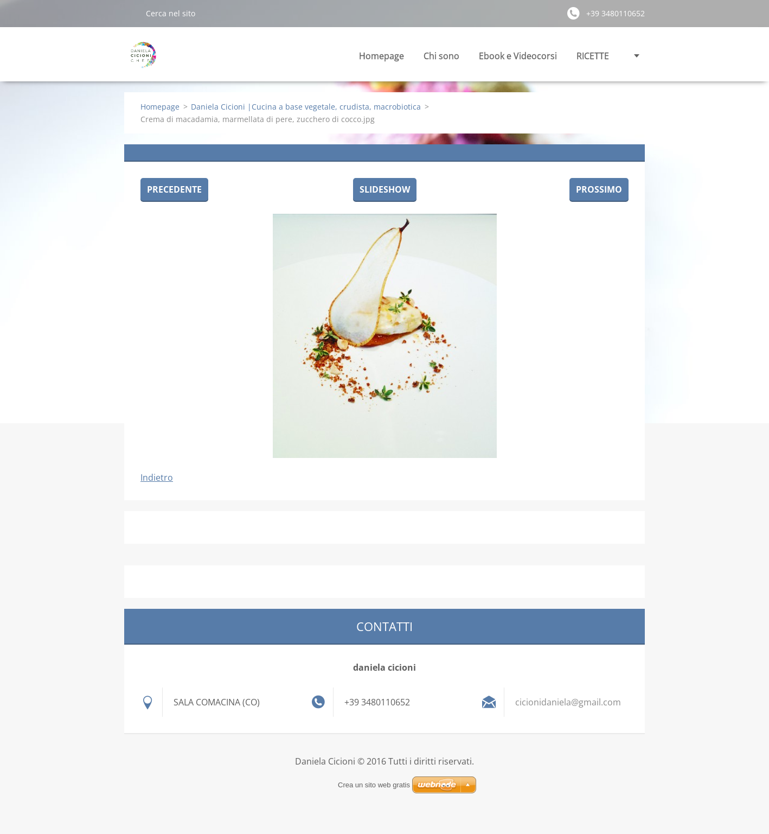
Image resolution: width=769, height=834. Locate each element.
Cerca (130, 13)
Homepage (381, 56)
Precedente (174, 189)
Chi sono (441, 56)
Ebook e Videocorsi (518, 56)
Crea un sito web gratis (374, 785)
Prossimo (599, 189)
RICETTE (592, 56)
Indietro (156, 477)
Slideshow (385, 189)
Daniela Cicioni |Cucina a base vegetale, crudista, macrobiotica (306, 106)
